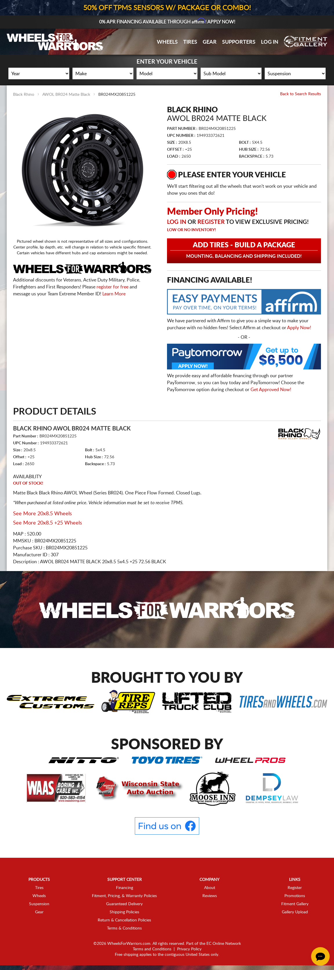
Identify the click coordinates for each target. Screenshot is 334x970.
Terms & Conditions (124, 928)
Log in (176, 222)
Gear (210, 42)
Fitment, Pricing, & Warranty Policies (124, 896)
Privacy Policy (189, 949)
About (209, 888)
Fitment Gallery (294, 904)
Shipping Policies (124, 912)
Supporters (238, 42)
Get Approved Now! (271, 389)
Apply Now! (299, 327)
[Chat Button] (320, 956)
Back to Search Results (300, 94)
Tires (190, 42)
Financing (124, 888)
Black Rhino (23, 95)
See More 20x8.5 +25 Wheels (47, 523)
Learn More (114, 294)
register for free (112, 287)
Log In (269, 42)
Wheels (167, 42)
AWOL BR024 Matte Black (66, 95)
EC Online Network (223, 944)
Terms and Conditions (152, 949)
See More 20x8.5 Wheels (42, 513)
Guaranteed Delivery (124, 904)
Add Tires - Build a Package (244, 250)
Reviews (209, 896)
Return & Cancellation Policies (124, 920)
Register (211, 222)
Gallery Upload (295, 912)
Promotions (294, 896)
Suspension (39, 904)
